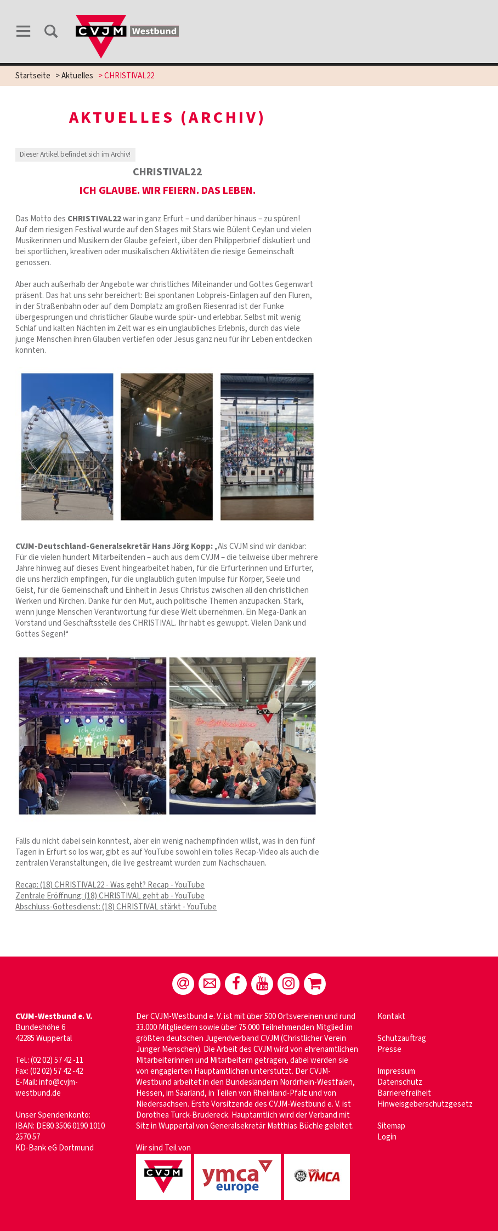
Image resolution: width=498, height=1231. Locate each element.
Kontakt (391, 1016)
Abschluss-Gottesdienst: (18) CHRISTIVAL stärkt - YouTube (116, 907)
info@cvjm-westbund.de (46, 1088)
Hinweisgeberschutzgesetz (425, 1104)
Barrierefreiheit (404, 1093)
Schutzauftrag (401, 1038)
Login (387, 1137)
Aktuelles (77, 76)
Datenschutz (399, 1082)
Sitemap (391, 1126)
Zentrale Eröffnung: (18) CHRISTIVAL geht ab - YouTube (110, 896)
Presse (389, 1049)
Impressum (396, 1071)
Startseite (32, 76)
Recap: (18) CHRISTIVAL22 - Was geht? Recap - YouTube (110, 885)
